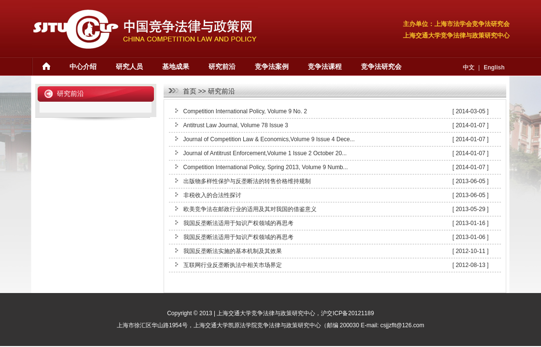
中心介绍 (83, 66)
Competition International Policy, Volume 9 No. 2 (245, 111)
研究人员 (129, 66)
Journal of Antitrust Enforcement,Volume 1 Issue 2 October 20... (265, 153)
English (494, 67)
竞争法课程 (325, 66)
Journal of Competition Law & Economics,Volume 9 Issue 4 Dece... (269, 139)
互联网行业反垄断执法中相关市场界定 (232, 265)
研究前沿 (222, 66)
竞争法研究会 (381, 66)
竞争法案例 (272, 66)
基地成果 (175, 66)
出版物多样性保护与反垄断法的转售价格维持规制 (247, 181)
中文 (468, 67)
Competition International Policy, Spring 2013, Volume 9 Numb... (265, 167)
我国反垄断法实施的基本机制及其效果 (232, 251)
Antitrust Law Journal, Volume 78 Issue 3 (235, 125)
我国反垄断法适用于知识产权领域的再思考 (238, 223)
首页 (189, 91)
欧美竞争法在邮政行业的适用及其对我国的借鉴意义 (250, 209)
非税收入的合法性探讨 (212, 195)
